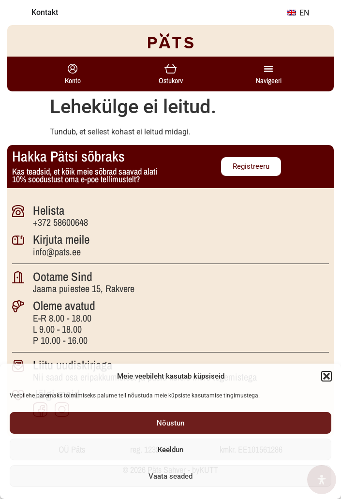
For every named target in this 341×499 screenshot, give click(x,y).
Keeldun (170, 449)
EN (298, 12)
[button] (326, 376)
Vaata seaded (170, 476)
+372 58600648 (60, 222)
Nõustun (170, 423)
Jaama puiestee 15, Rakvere (83, 288)
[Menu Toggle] (268, 68)
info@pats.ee (57, 251)
